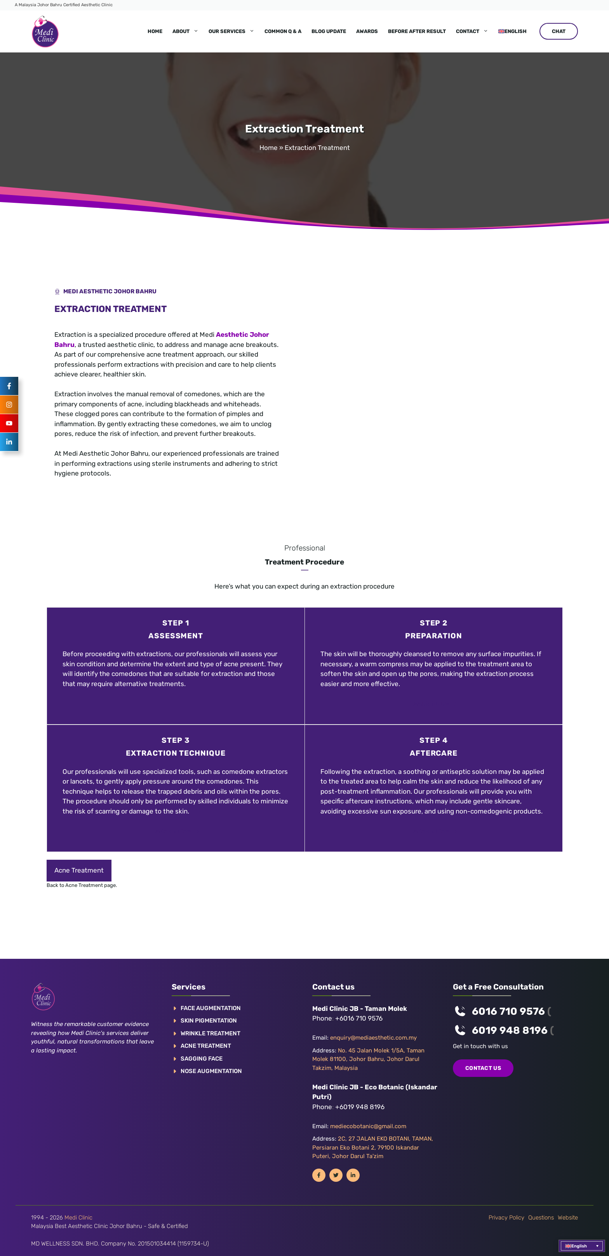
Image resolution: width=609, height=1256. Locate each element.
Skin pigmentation (209, 1020)
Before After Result (417, 31)
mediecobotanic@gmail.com (368, 1126)
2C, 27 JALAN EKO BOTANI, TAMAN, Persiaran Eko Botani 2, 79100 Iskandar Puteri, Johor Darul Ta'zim (372, 1147)
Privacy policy (506, 1217)
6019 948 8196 (510, 1030)
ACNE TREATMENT (206, 1045)
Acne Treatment (79, 870)
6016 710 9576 (508, 1011)
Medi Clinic (78, 1217)
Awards (367, 31)
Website (568, 1217)
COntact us (483, 1068)
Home (155, 31)
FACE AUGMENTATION (211, 1008)
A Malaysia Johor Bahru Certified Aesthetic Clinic (64, 4)
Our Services (234, 31)
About (188, 31)
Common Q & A (282, 31)
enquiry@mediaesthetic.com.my (373, 1037)
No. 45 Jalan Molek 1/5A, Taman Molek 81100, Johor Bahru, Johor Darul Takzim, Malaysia (368, 1059)
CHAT (559, 31)
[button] (582, 1246)
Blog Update (328, 31)
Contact (474, 31)
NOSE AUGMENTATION (211, 1071)
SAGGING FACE (202, 1058)
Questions (541, 1217)
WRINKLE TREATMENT (210, 1033)
